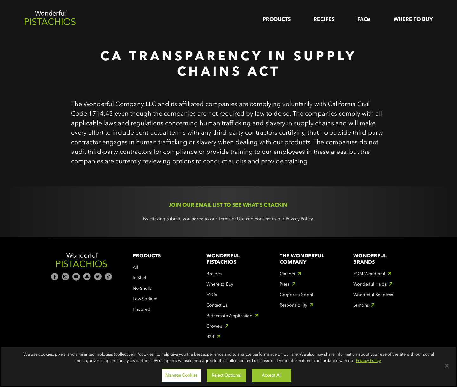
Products (277, 19)
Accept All (271, 375)
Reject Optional (226, 375)
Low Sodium (145, 299)
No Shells (142, 288)
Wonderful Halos (370, 284)
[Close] (447, 366)
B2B (210, 336)
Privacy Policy (299, 218)
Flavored (141, 309)
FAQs (364, 19)
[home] (50, 19)
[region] (228, 366)
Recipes (324, 19)
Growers (214, 326)
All (135, 267)
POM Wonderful (369, 273)
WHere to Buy (413, 19)
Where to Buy (220, 284)
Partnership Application (229, 315)
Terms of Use (231, 218)
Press (284, 284)
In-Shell (140, 278)
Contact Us (217, 305)
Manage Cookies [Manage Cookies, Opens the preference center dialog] (181, 375)
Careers (287, 273)
